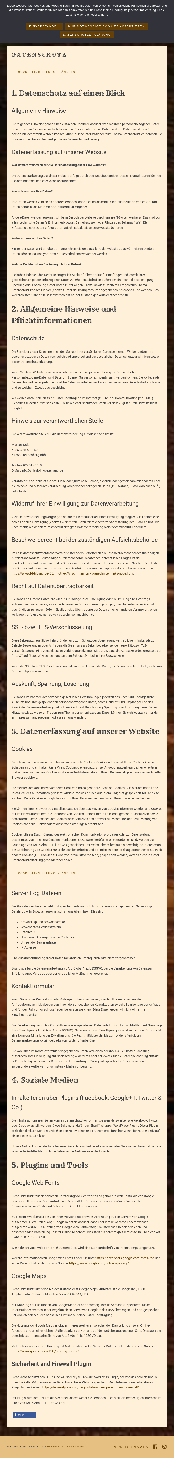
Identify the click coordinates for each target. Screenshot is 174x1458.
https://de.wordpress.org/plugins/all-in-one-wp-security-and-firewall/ (90, 1387)
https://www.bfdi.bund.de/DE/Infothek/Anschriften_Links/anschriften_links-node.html (72, 573)
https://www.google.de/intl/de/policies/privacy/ (45, 1351)
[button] (24, 1415)
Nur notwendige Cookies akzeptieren (106, 26)
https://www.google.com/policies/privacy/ (99, 1263)
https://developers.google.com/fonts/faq (125, 1258)
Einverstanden (44, 26)
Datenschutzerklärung (87, 34)
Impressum (55, 1446)
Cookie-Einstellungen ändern (47, 72)
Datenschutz (77, 1446)
